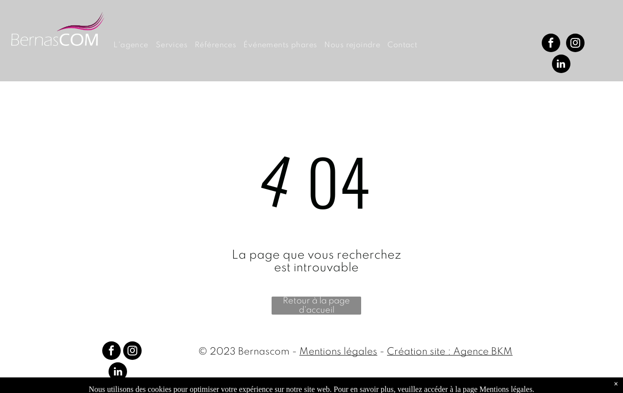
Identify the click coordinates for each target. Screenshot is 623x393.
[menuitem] (134, 46)
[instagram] (575, 44)
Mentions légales (338, 352)
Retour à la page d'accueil (316, 306)
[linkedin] (561, 65)
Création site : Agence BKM (450, 352)
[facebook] (551, 44)
